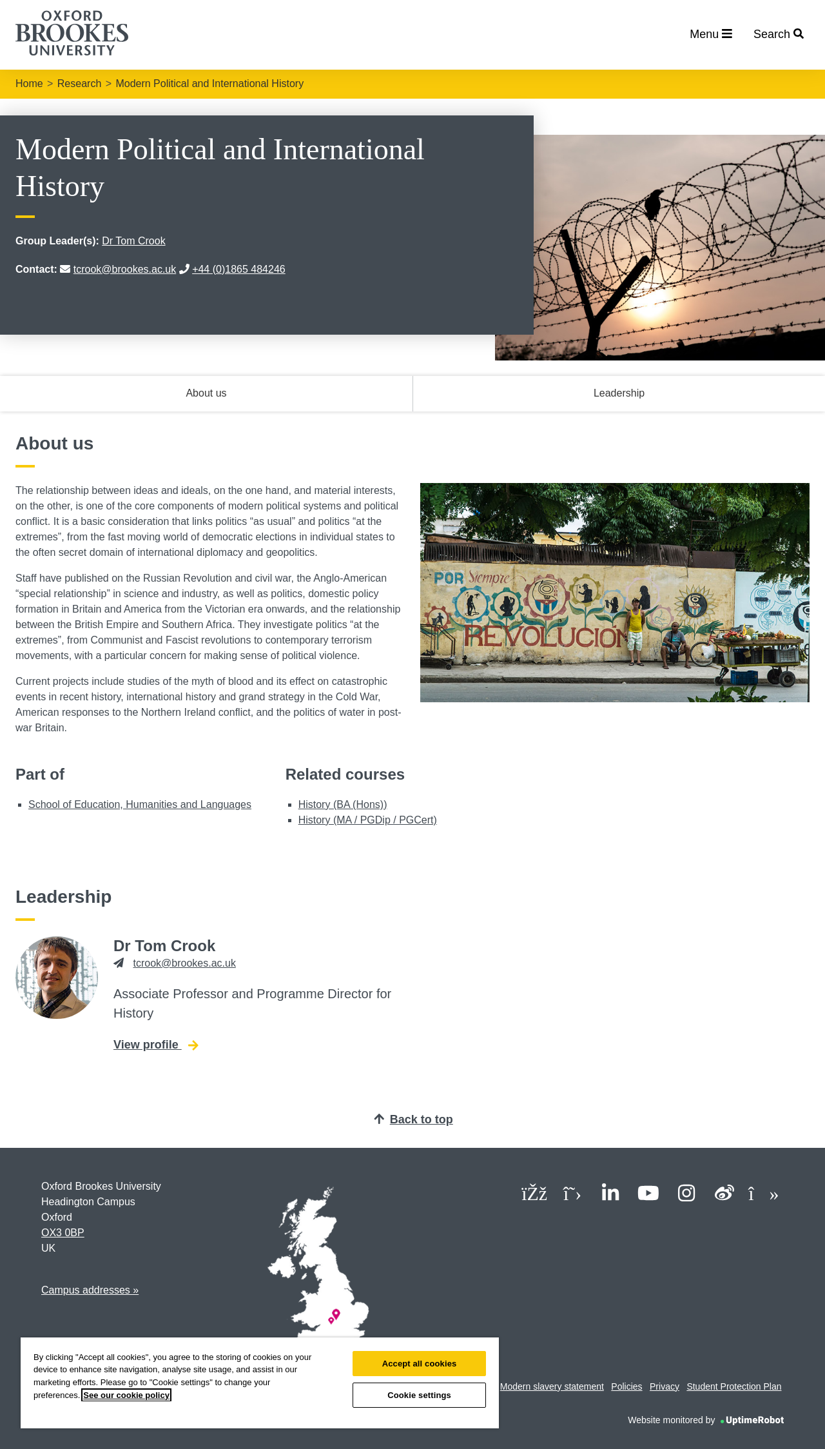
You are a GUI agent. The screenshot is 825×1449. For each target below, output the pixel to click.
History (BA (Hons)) (342, 804)
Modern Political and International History (209, 83)
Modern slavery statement (552, 1386)
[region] (260, 1382)
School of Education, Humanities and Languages (139, 804)
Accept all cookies (419, 1363)
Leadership (619, 393)
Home (29, 83)
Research (79, 83)
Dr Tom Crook (133, 240)
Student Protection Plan (733, 1386)
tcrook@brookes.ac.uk (124, 269)
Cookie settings (419, 1395)
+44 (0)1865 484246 (239, 269)
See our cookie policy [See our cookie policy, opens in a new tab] (126, 1395)
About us (206, 393)
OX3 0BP (62, 1232)
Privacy (664, 1386)
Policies (626, 1386)
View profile (155, 1043)
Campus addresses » (90, 1290)
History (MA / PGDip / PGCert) (367, 819)
